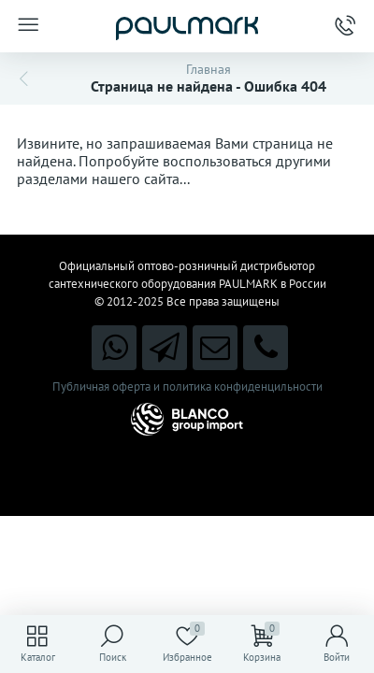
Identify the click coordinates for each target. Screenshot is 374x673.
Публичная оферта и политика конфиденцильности (187, 386)
